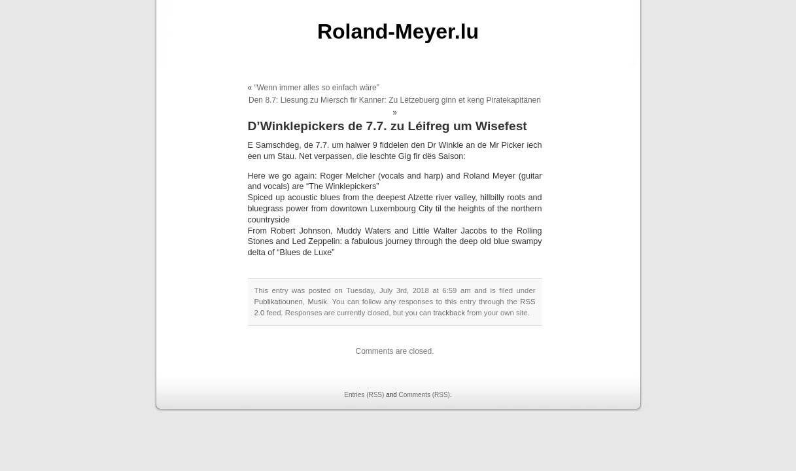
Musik (317, 301)
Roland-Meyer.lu (398, 31)
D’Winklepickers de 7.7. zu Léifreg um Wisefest (387, 126)
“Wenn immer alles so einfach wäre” (316, 87)
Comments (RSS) (424, 394)
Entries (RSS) (364, 394)
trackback (448, 313)
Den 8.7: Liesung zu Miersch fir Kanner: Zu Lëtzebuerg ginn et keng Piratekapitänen (395, 100)
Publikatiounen (278, 301)
